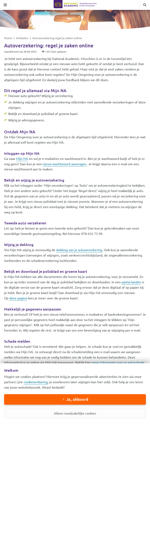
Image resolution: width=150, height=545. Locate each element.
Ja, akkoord (77, 399)
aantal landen (131, 282)
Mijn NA (22, 158)
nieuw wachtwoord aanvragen (64, 164)
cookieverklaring (36, 382)
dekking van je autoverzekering (79, 250)
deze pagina (18, 298)
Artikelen (22, 38)
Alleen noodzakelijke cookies (75, 413)
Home (8, 38)
